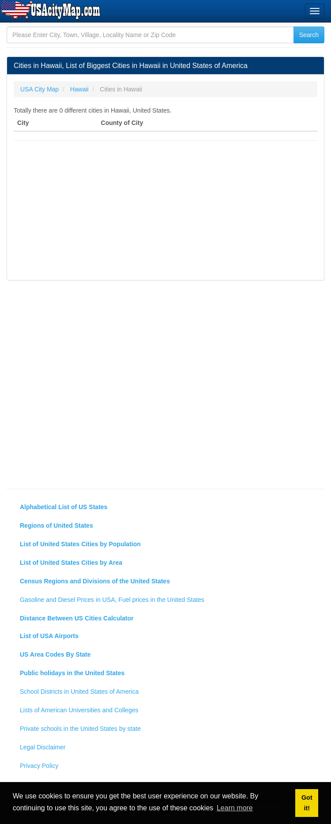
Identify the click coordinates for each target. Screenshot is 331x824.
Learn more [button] (235, 808)
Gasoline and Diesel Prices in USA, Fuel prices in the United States (112, 599)
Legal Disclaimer (42, 747)
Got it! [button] (306, 803)
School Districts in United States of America (79, 691)
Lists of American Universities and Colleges (79, 710)
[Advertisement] (165, 211)
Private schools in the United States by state (80, 728)
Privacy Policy (39, 765)
